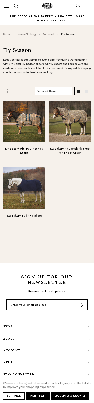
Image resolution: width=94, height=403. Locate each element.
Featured (48, 34)
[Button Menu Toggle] (6, 5)
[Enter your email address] (39, 305)
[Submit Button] (79, 305)
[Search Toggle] (16, 5)
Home (6, 34)
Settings (14, 396)
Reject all (38, 396)
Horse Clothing (27, 34)
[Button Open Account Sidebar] (78, 5)
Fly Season (68, 34)
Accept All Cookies (70, 396)
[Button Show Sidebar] (7, 91)
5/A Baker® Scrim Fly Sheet (24, 215)
